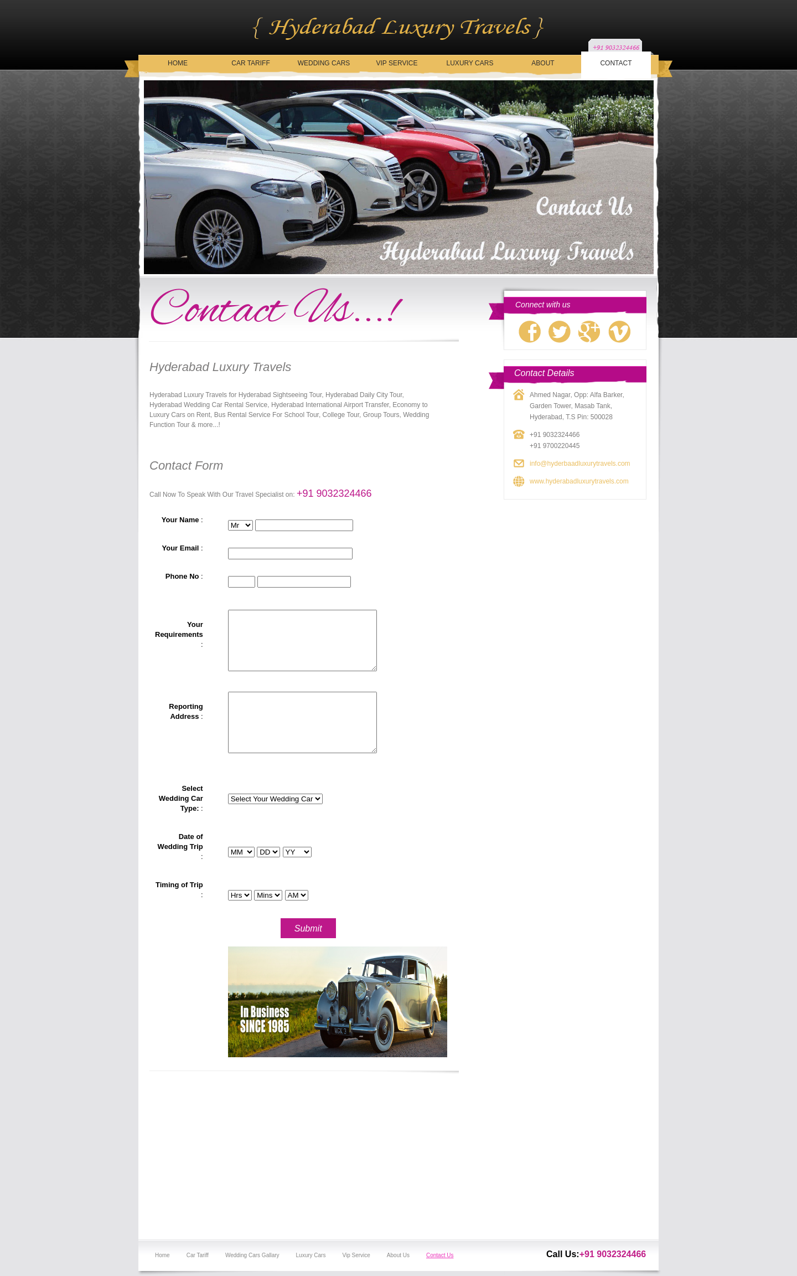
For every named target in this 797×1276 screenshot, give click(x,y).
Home (178, 63)
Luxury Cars (470, 63)
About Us (398, 1255)
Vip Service (397, 63)
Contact (616, 63)
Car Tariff (250, 63)
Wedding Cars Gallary (252, 1255)
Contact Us (439, 1255)
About (542, 63)
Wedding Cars (324, 63)
